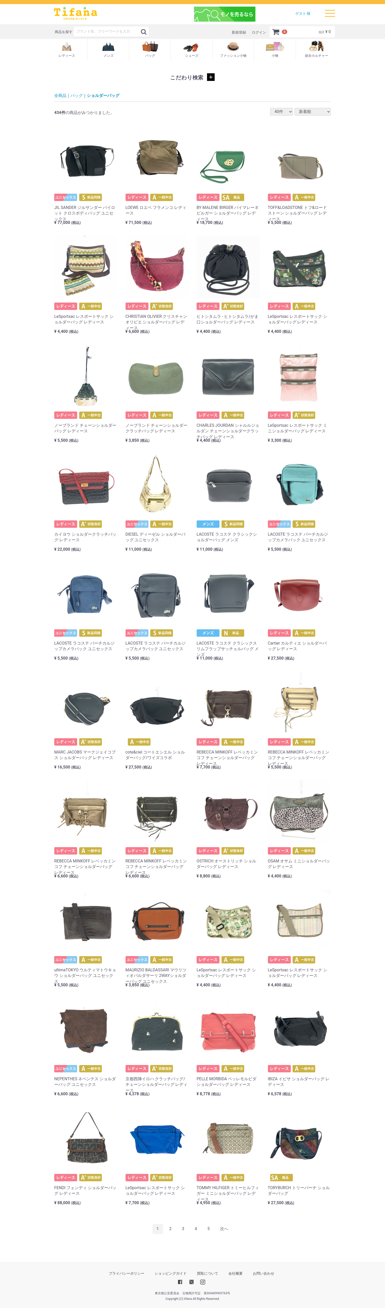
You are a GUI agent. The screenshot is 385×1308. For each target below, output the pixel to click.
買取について (207, 1273)
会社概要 (235, 1273)
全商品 (60, 95)
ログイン (259, 32)
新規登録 (239, 32)
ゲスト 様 (302, 13)
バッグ (77, 95)
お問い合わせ (263, 1273)
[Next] (224, 1229)
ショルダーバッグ (103, 95)
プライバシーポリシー (126, 1273)
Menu (330, 11)
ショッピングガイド (171, 1273)
